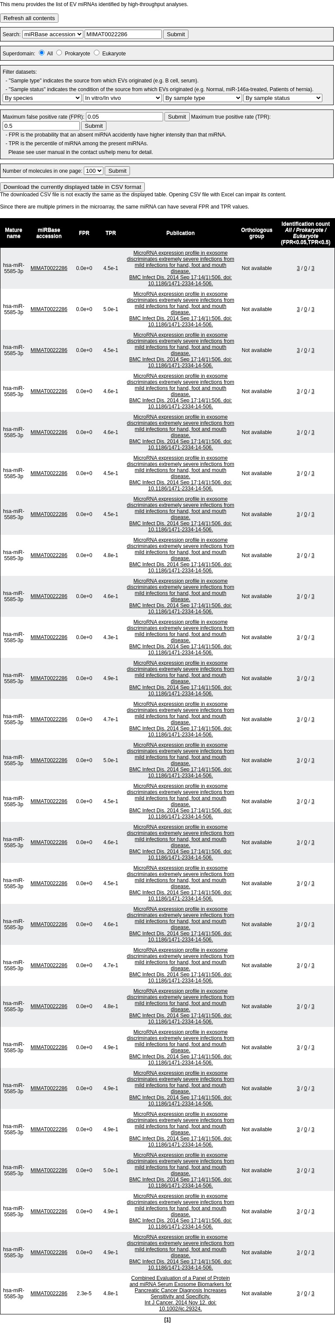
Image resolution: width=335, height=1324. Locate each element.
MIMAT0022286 (49, 268)
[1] (167, 1320)
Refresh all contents (29, 18)
